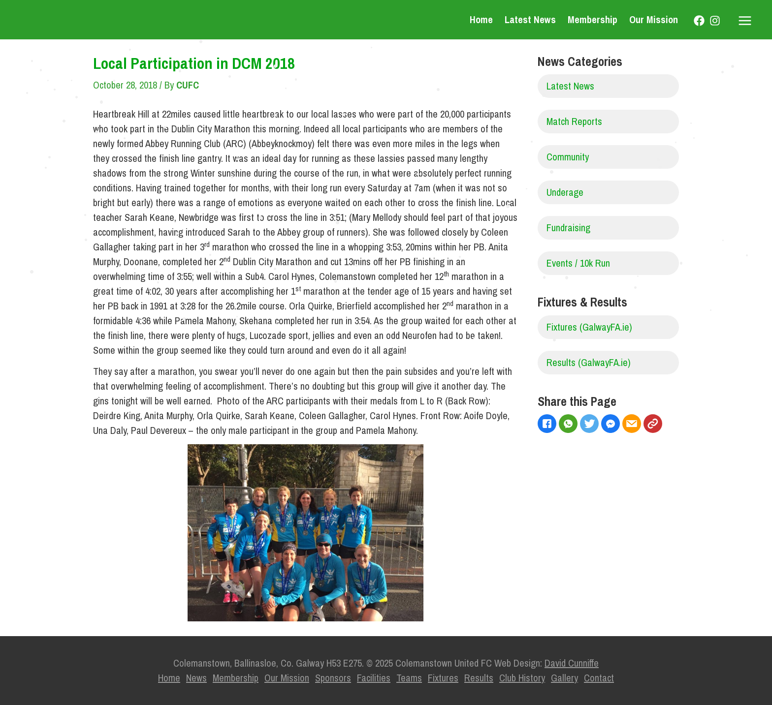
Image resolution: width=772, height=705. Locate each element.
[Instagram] (714, 20)
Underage (565, 192)
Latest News (530, 19)
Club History (522, 677)
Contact (599, 677)
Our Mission (653, 19)
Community (568, 156)
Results (478, 677)
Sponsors (333, 677)
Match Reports (574, 121)
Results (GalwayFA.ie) (589, 362)
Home (481, 19)
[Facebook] (699, 20)
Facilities (373, 677)
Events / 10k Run (578, 263)
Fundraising (568, 227)
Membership (592, 19)
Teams (409, 677)
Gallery (564, 677)
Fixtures (443, 677)
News (196, 677)
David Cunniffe (572, 663)
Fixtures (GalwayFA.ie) (589, 327)
